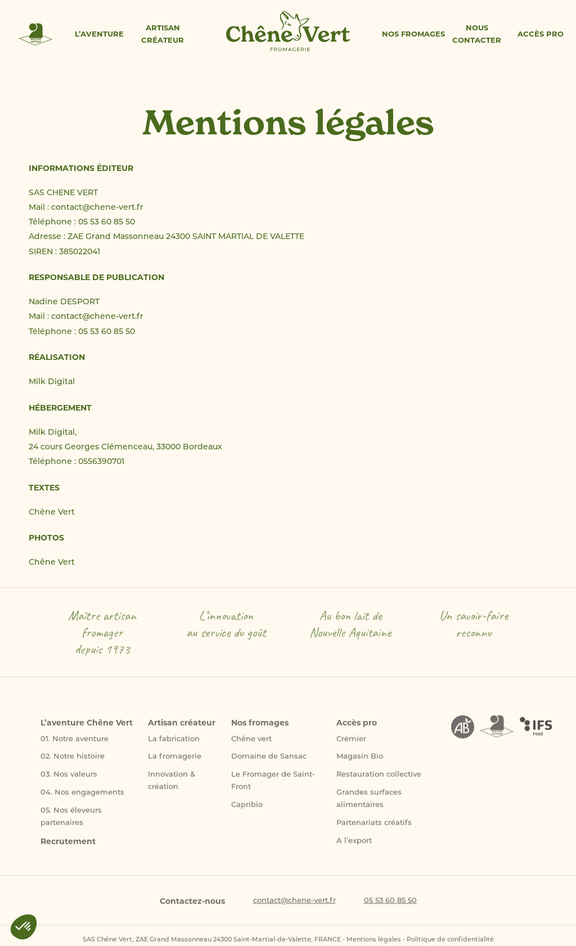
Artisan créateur (162, 33)
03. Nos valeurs (68, 779)
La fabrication (174, 743)
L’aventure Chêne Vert (86, 728)
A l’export (354, 846)
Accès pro (541, 33)
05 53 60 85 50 (390, 905)
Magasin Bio (359, 761)
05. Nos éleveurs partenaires (71, 822)
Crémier (351, 743)
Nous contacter (476, 33)
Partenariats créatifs (374, 828)
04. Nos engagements (82, 797)
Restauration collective (378, 779)
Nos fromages (413, 33)
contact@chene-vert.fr (294, 905)
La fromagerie (174, 761)
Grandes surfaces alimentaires (369, 804)
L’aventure (99, 33)
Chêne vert (251, 743)
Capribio (247, 810)
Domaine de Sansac (269, 761)
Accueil (288, 32)
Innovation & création (171, 786)
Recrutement (68, 846)
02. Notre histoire (72, 761)
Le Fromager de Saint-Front (273, 786)
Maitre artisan (36, 35)
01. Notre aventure (74, 743)
